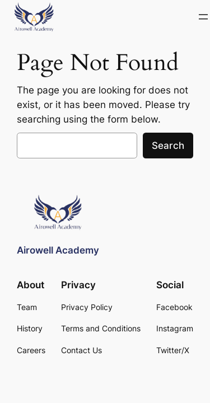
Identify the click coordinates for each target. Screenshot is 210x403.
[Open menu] (203, 17)
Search (168, 145)
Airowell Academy (58, 250)
